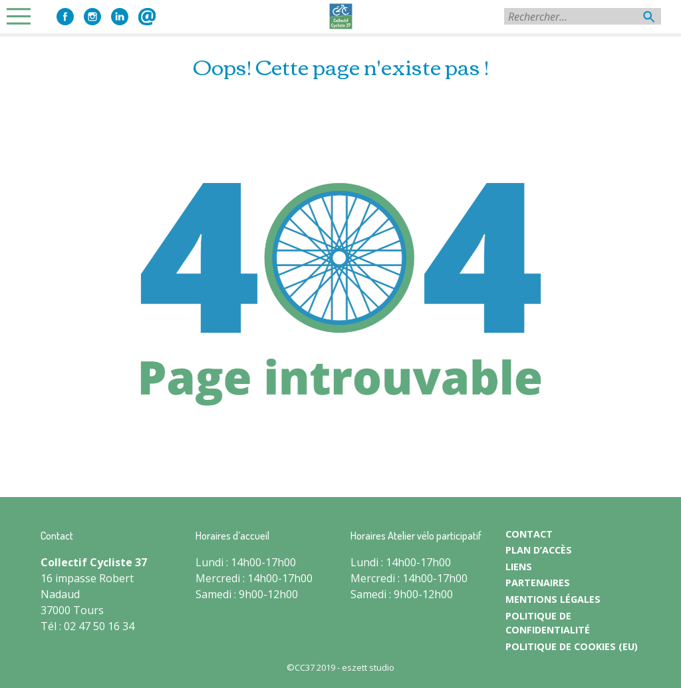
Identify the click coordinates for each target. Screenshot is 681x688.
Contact (147, 16)
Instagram (92, 16)
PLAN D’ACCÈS (538, 550)
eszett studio (368, 667)
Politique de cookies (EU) (571, 646)
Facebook (65, 16)
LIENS (518, 566)
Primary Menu (23, 16)
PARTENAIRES (537, 582)
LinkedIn (119, 16)
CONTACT (529, 534)
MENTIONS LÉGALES (553, 599)
